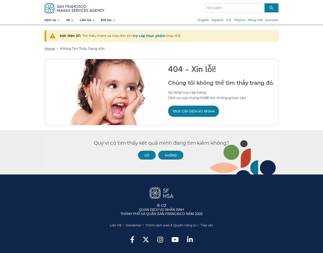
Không (171, 155)
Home (49, 49)
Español (217, 20)
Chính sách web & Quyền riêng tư (171, 225)
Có (146, 155)
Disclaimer (134, 225)
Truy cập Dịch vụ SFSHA (193, 111)
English (203, 20)
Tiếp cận (207, 225)
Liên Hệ (116, 225)
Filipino (239, 20)
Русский (271, 20)
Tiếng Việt (255, 20)
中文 (229, 20)
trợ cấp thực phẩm (149, 36)
